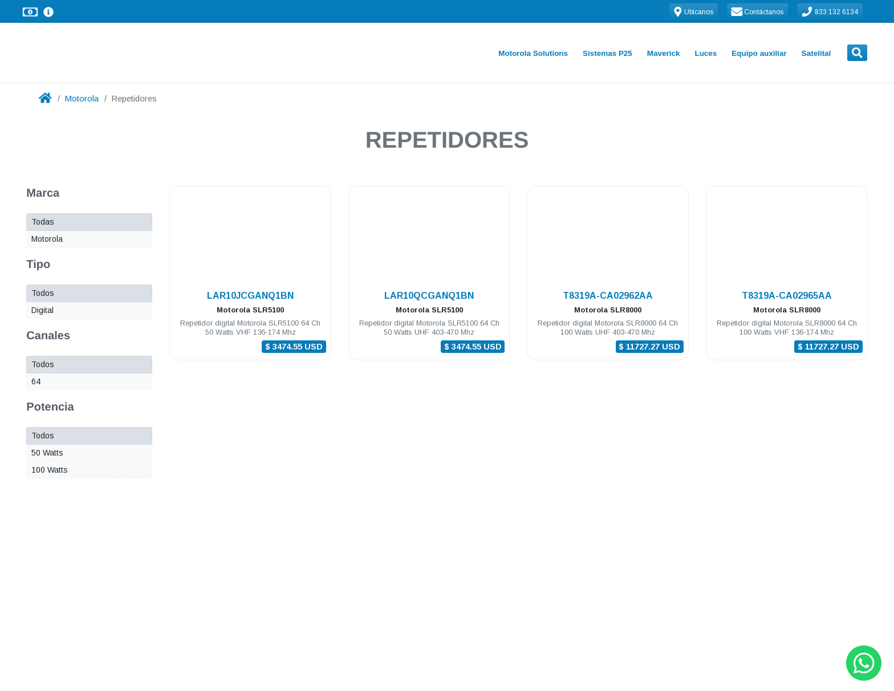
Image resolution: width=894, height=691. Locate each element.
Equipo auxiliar (759, 53)
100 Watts (49, 469)
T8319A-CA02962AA (608, 295)
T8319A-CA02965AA (787, 295)
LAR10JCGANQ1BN (250, 295)
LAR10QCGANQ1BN (429, 295)
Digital (42, 310)
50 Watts (47, 452)
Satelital (816, 53)
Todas (42, 221)
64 (35, 381)
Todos (42, 293)
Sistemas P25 (607, 53)
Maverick (663, 53)
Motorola (81, 98)
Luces (705, 53)
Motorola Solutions (533, 53)
